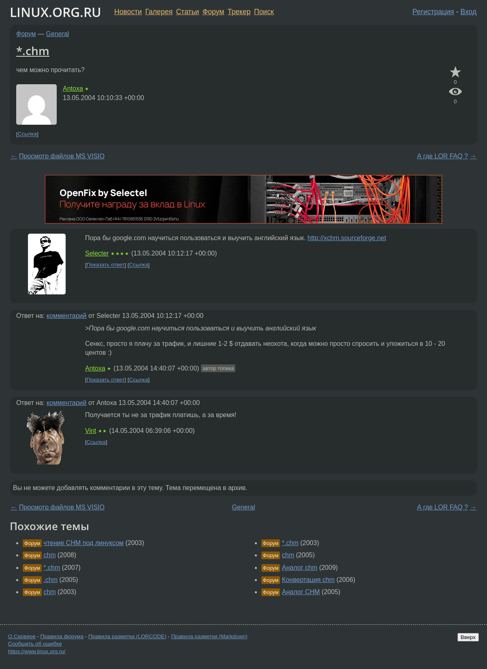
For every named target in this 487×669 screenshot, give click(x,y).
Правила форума (62, 636)
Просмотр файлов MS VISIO (62, 156)
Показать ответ (106, 265)
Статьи (187, 12)
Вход (468, 12)
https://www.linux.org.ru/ (36, 651)
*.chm (32, 50)
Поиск (264, 12)
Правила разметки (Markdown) (209, 636)
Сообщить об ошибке (35, 644)
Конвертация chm (308, 579)
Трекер (239, 12)
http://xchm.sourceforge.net (347, 237)
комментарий (67, 315)
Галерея (159, 12)
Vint (90, 430)
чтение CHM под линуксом (83, 542)
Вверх (468, 637)
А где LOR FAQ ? (442, 156)
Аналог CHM (301, 591)
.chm (50, 579)
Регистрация (433, 12)
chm (49, 555)
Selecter (97, 253)
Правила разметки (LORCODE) (127, 636)
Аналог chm (299, 567)
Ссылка (27, 134)
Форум (213, 12)
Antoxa (73, 88)
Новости (128, 12)
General (57, 33)
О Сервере (22, 636)
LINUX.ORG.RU (55, 12)
